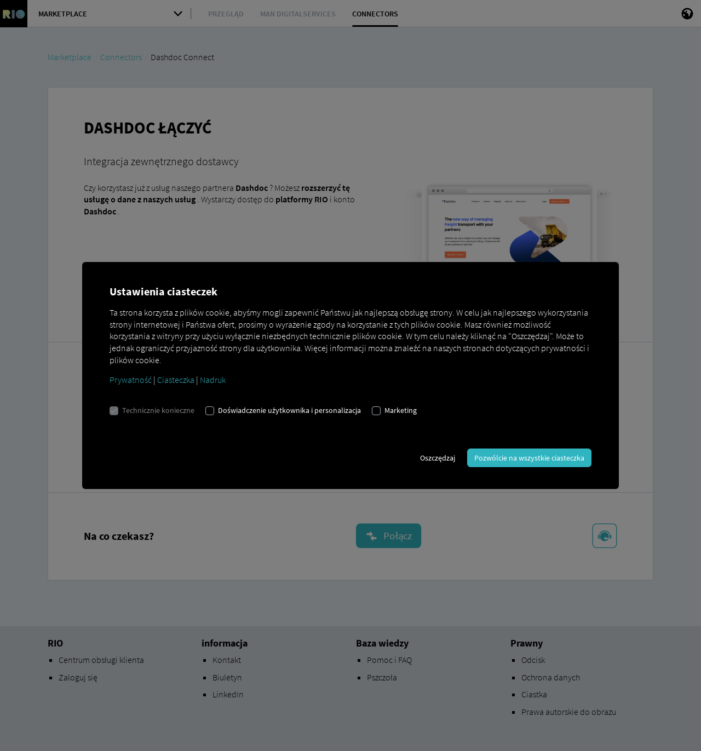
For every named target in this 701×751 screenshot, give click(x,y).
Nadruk (213, 379)
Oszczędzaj (437, 458)
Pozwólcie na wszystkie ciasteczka (529, 458)
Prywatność (131, 379)
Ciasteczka (175, 379)
